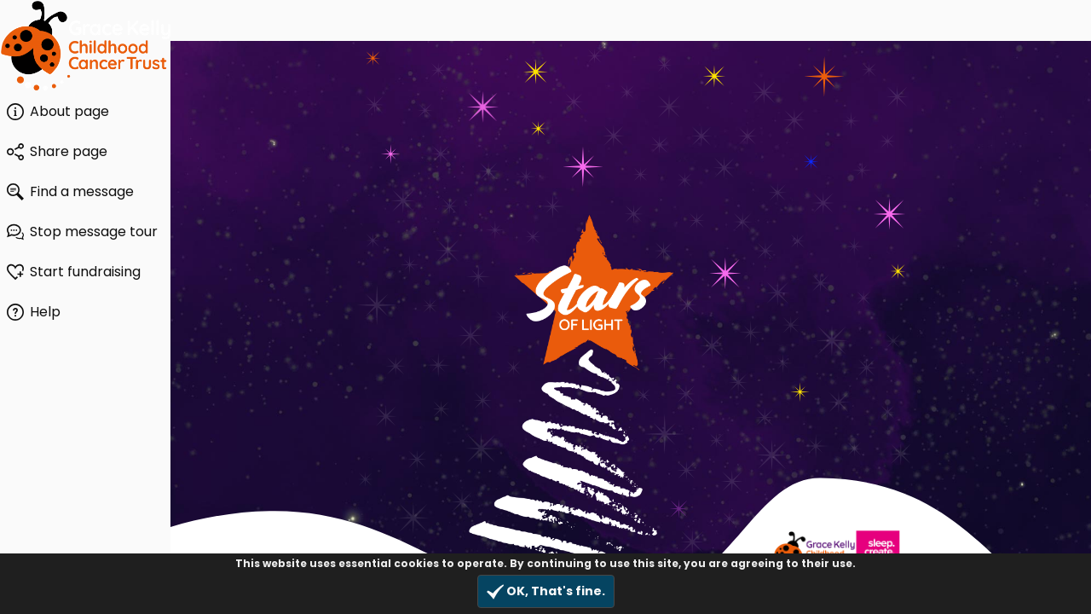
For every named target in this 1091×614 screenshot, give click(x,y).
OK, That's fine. (546, 591)
